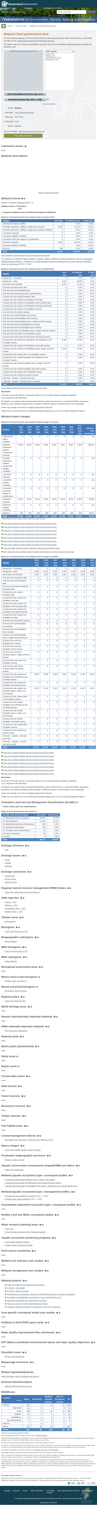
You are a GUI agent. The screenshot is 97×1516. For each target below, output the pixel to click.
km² (19, 209)
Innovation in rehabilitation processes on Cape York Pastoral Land (34, 1307)
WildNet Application (41, 1461)
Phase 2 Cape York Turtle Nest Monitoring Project (27, 1313)
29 (41, 1437)
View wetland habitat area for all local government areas (24, 392)
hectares (21, 206)
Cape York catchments (14, 1179)
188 (27, 1421)
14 (63, 1421)
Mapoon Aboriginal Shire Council (18, 1396)
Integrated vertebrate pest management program (27, 1310)
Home (9, 26)
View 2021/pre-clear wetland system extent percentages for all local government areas (38, 557)
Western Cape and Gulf (14, 1169)
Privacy (25, 1502)
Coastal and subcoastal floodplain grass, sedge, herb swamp (30, 1189)
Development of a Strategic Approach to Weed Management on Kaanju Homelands (41, 1304)
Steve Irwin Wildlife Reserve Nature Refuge (23, 1159)
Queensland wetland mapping (17, 1251)
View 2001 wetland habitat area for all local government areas (28, 781)
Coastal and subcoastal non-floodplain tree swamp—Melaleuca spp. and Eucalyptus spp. (41, 1195)
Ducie (7, 869)
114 (50, 1440)
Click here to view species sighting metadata (15, 1444)
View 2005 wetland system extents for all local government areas (30, 547)
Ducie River (10, 885)
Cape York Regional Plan (15, 1010)
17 (28, 1427)
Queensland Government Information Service (35, 41)
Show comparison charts (48, 193)
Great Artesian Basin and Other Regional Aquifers (25, 1241)
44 (28, 1424)
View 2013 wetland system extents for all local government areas (30, 540)
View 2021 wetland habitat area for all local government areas (28, 760)
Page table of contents (23, 136)
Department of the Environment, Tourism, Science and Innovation (49, 19)
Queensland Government (48, 1514)
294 (68, 1415)
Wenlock (8, 875)
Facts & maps (21, 26)
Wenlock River (11, 892)
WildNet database (42, 1446)
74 (51, 1415)
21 (63, 1415)
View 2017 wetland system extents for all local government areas (30, 536)
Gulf (6, 859)
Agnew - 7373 (50, 53)
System (6, 222)
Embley (8, 872)
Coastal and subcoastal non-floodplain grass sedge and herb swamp (33, 1192)
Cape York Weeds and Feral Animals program (25, 1294)
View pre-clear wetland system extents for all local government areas (31, 554)
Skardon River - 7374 (52, 59)
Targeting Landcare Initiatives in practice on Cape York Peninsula (33, 1316)
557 (68, 1440)
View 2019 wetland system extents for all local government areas (30, 533)
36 (41, 1440)
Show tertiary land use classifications (19, 814)
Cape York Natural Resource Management (22, 901)
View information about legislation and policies (20, 1386)
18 (69, 1427)
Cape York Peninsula (15, 1366)
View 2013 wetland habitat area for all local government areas (28, 771)
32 (28, 1418)
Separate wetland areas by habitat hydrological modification (28, 212)
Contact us (15, 12)
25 (63, 1440)
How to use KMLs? (49, 104)
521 (27, 1440)
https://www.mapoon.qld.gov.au (31, 131)
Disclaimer (16, 1502)
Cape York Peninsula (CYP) (16, 941)
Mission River (10, 888)
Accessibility (50, 1502)
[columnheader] (18, 823)
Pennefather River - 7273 (53, 57)
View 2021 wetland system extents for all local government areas (30, 529)
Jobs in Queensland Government (68, 1502)
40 (51, 1437)
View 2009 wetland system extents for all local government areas (30, 543)
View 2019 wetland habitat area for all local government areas (28, 764)
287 (27, 1415)
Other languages (87, 1502)
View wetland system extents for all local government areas (25, 257)
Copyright (7, 1502)
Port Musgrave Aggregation (16, 1040)
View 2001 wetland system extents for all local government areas (30, 550)
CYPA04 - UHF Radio (16, 1297)
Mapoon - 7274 (50, 55)
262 (68, 1437)
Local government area (24, 113)
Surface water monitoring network (18, 1254)
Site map (5, 12)
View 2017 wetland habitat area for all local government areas (28, 767)
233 (27, 1437)
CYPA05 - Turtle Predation (18, 1300)
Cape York (9, 1238)
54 (51, 1421)
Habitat (6, 277)
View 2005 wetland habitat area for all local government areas (28, 778)
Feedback (49, 1504)
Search (91, 12)
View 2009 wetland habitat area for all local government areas (28, 774)
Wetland (54, 1461)
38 (69, 1418)
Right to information (37, 1502)
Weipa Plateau (11, 951)
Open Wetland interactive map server (25, 94)
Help (23, 12)
